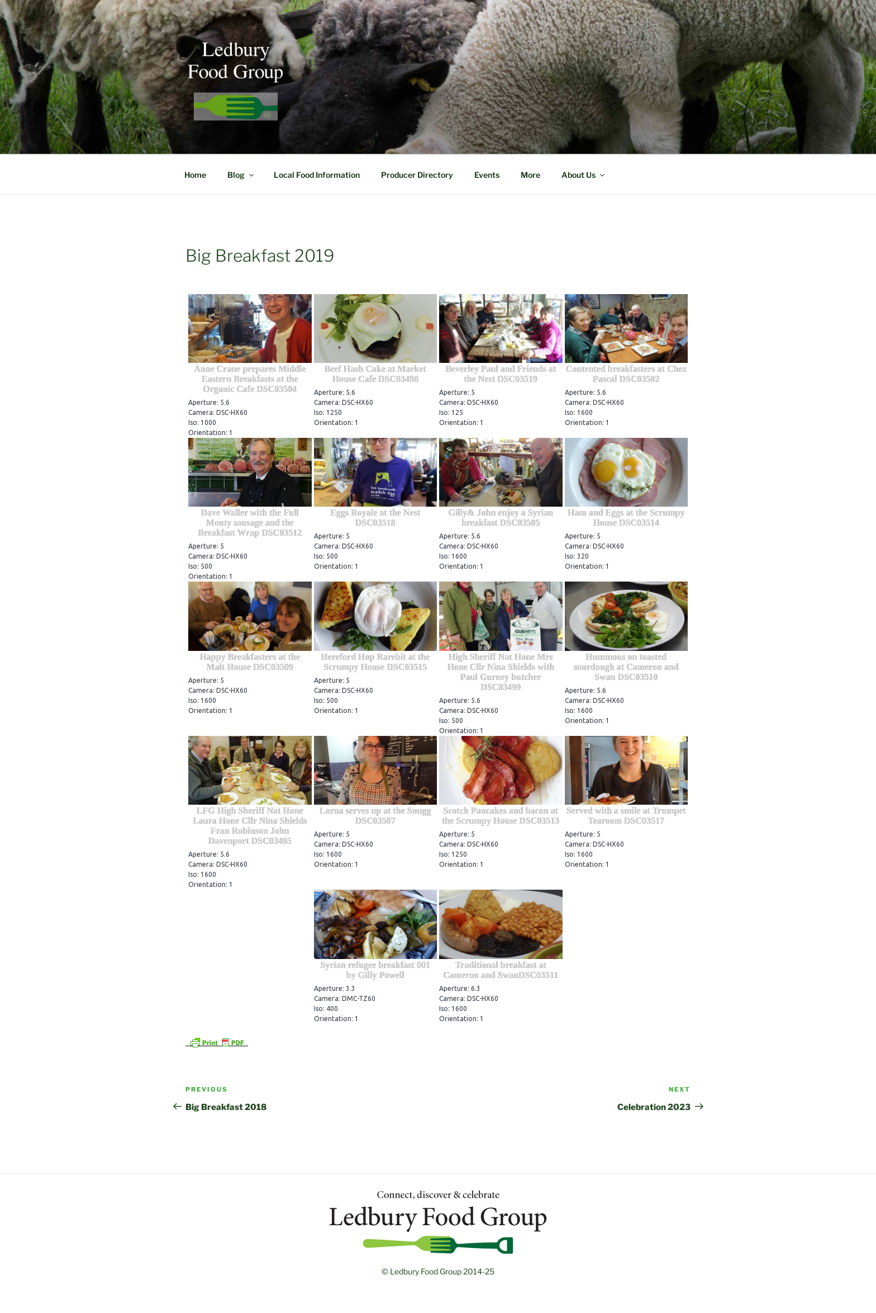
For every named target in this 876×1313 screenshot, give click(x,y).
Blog (241, 175)
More (530, 175)
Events (486, 175)
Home (195, 175)
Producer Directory (417, 175)
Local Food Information (317, 175)
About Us (583, 175)
